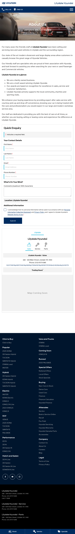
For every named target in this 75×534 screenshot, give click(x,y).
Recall (41, 418)
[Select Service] (37, 247)
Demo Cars (43, 389)
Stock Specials (44, 378)
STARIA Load (7, 364)
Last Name (37, 156)
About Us (42, 446)
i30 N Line (6, 459)
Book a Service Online (47, 414)
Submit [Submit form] (13, 221)
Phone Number (37, 175)
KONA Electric (7, 398)
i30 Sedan (6, 463)
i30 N (4, 444)
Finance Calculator (46, 399)
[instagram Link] (19, 477)
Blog (40, 453)
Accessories (43, 434)
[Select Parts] (46, 247)
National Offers (45, 371)
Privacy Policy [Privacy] (39, 212)
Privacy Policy (44, 464)
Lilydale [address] (37, 232)
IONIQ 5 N (6, 451)
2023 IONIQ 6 (7, 408)
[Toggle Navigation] (71, 9)
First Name (37, 147)
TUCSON (6, 358)
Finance (42, 396)
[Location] (29, 247)
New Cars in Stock (46, 386)
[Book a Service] (37, 531)
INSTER (5, 368)
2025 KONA (7, 351)
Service (42, 411)
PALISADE (6, 433)
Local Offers (44, 374)
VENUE (5, 419)
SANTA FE (6, 429)
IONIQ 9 (5, 411)
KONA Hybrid (7, 379)
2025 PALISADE (45, 363)
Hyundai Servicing (46, 424)
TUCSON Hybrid (8, 383)
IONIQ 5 (5, 401)
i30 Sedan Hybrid (9, 354)
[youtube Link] (12, 477)
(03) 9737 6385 (40, 262)
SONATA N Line (8, 469)
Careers (42, 449)
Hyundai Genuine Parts (48, 431)
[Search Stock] (12, 531)
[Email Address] (37, 265)
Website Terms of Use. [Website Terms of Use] (15, 215)
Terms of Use (44, 461)
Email (37, 166)
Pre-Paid (42, 421)
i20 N (4, 441)
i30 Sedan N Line (9, 466)
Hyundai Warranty (46, 428)
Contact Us (43, 443)
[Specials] (62, 531)
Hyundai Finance (45, 403)
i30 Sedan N (7, 448)
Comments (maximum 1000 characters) (37, 190)
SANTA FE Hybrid (9, 361)
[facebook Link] (5, 477)
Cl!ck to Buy (6, 343)
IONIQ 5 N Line (8, 404)
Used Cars (43, 393)
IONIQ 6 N (43, 354)
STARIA (41, 343)
